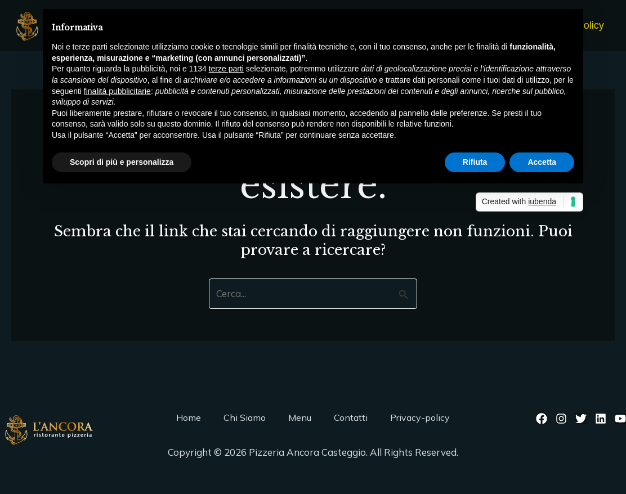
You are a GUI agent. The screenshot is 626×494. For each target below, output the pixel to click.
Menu (299, 417)
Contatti (351, 417)
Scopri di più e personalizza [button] (121, 162)
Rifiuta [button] (475, 162)
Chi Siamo (244, 417)
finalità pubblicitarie (117, 91)
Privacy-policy (420, 417)
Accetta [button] (541, 162)
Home (188, 417)
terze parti (226, 68)
